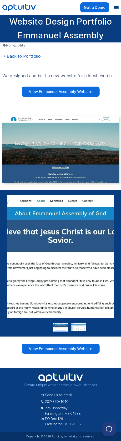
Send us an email (56, 395)
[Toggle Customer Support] (109, 429)
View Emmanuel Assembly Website (60, 91)
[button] (60, 327)
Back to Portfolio (21, 56)
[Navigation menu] (116, 7)
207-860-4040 (54, 401)
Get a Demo (95, 7)
